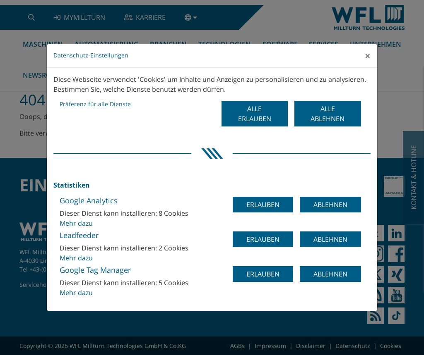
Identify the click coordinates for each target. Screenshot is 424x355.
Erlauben (262, 204)
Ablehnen (330, 204)
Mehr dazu (76, 223)
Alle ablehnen (327, 113)
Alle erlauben (254, 113)
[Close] (367, 55)
